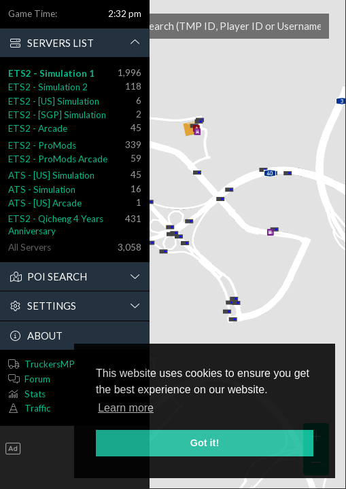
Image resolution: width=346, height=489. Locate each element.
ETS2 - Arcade (37, 128)
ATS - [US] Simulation (51, 175)
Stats (35, 393)
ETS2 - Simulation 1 (51, 73)
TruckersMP (49, 364)
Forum (37, 379)
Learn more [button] (126, 408)
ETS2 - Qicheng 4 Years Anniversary (55, 224)
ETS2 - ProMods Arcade (57, 158)
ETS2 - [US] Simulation (53, 101)
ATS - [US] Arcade (45, 203)
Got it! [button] (204, 442)
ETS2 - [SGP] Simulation (57, 114)
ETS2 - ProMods (42, 145)
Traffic (37, 408)
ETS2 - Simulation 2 (48, 87)
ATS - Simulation (41, 189)
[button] (75, 43)
